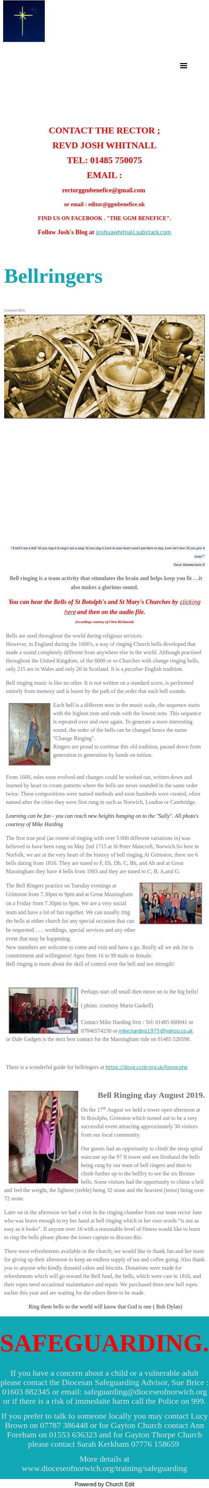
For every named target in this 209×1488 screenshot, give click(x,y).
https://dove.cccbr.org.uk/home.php (146, 1067)
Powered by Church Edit (105, 1484)
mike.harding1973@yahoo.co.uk (156, 1030)
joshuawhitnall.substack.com (133, 232)
